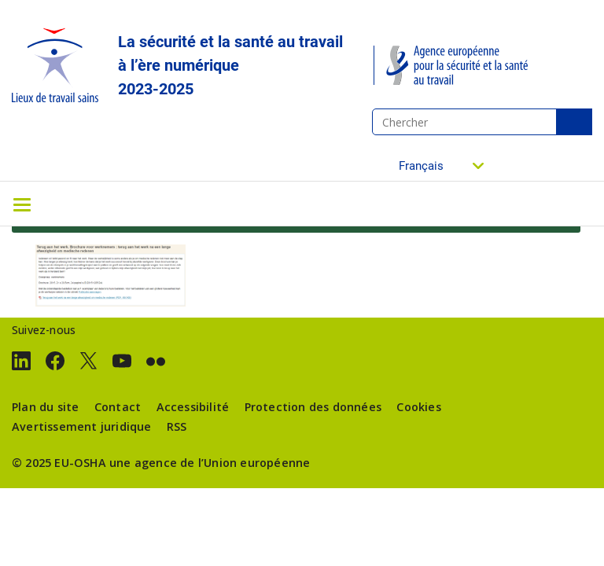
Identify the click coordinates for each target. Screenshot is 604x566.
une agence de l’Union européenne (209, 462)
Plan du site (45, 406)
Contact (117, 406)
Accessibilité (193, 406)
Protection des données (313, 406)
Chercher (574, 121)
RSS (177, 426)
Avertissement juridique (82, 426)
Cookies (418, 406)
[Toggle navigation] (22, 204)
